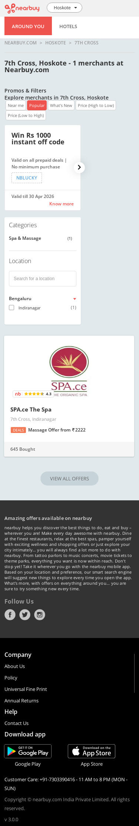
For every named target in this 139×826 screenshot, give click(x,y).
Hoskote (55, 43)
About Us (14, 666)
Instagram (39, 614)
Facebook (10, 614)
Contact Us (16, 723)
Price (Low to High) (26, 115)
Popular (36, 105)
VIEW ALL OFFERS (69, 478)
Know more (61, 204)
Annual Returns (21, 700)
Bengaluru (20, 298)
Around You (28, 26)
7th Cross (87, 43)
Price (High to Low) (96, 105)
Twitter (24, 614)
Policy (10, 677)
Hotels (68, 26)
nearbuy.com (20, 43)
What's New (61, 105)
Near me (16, 105)
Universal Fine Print (25, 689)
